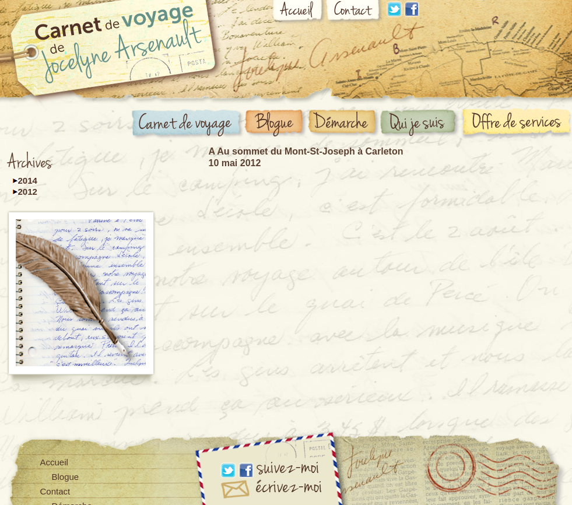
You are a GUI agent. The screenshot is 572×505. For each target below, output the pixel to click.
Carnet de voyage (187, 124)
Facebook (411, 9)
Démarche (344, 123)
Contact (354, 12)
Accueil (299, 13)
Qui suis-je (420, 123)
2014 (27, 180)
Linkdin (394, 9)
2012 (27, 192)
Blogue (276, 123)
